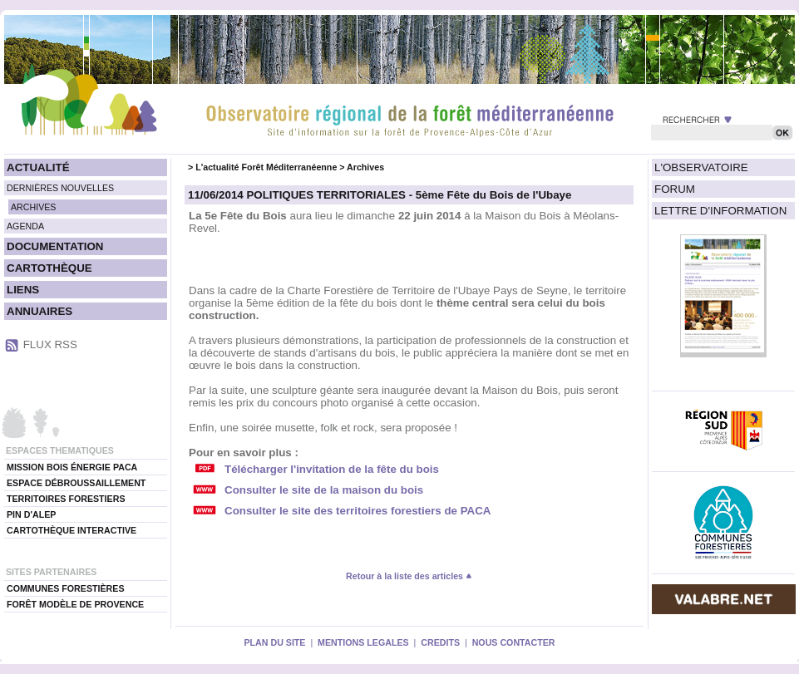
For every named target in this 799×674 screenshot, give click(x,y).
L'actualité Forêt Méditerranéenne (266, 167)
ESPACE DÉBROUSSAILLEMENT (76, 483)
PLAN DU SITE (274, 642)
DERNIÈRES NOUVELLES (60, 188)
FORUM (674, 189)
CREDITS (440, 642)
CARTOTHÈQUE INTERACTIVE (71, 530)
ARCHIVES (33, 207)
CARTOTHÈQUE (49, 268)
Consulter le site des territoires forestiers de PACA (357, 510)
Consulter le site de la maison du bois (323, 490)
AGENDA (25, 226)
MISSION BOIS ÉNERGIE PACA (72, 467)
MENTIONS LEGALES (363, 642)
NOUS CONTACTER (513, 642)
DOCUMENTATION (55, 246)
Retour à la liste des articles (409, 576)
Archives (365, 167)
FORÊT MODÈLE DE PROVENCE (75, 604)
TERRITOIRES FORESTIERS (66, 499)
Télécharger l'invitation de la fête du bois (331, 469)
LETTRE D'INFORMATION (720, 210)
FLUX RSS (50, 344)
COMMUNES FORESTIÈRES (66, 588)
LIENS (23, 289)
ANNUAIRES (39, 311)
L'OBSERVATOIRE (701, 167)
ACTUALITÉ (38, 167)
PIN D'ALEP (31, 514)
